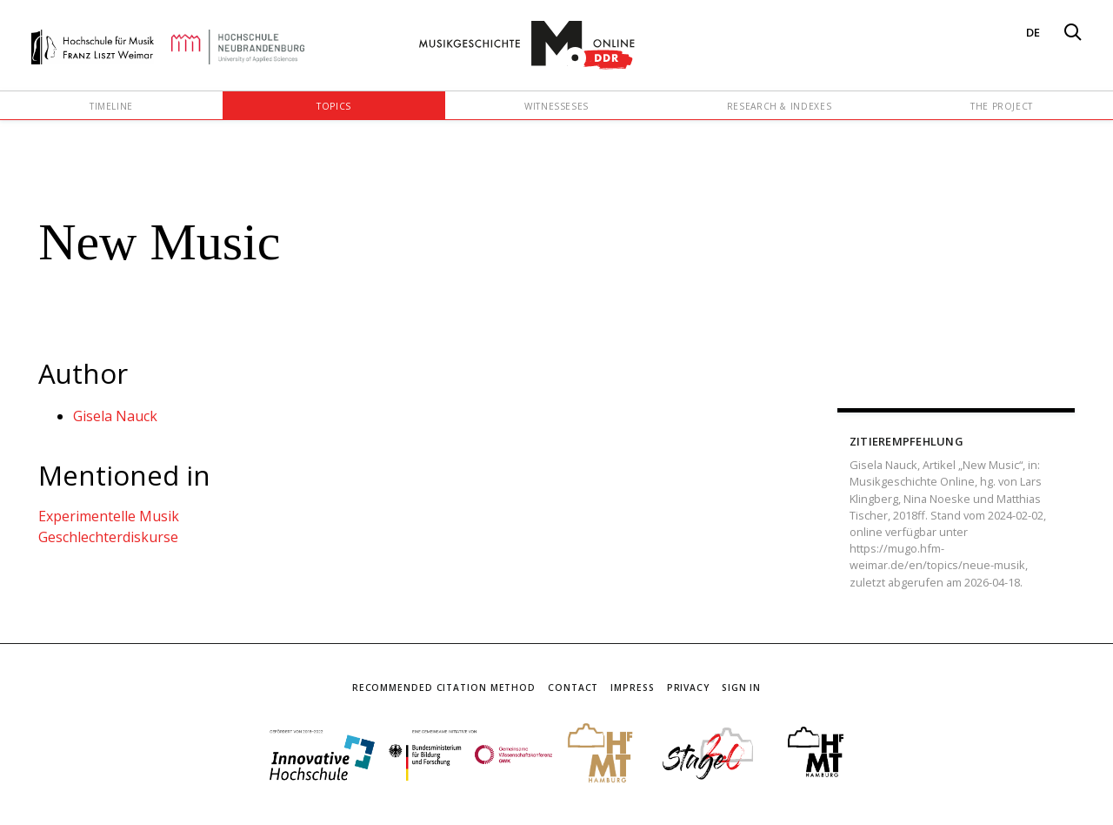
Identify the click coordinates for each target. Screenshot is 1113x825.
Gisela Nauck (115, 416)
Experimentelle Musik (108, 516)
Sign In (741, 687)
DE (1033, 32)
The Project (1001, 106)
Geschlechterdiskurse (108, 537)
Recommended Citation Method (444, 687)
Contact (573, 687)
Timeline (111, 106)
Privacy (688, 687)
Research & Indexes (779, 106)
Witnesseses (556, 106)
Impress (632, 687)
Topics (334, 106)
